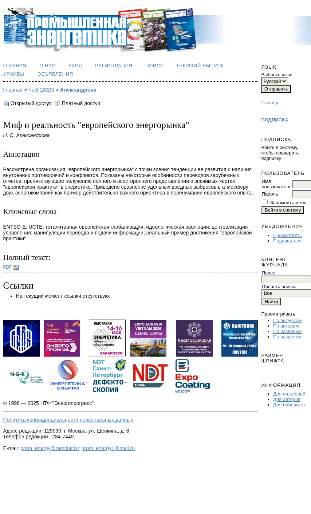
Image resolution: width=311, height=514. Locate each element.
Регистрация (114, 65)
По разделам (287, 337)
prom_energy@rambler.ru (49, 448)
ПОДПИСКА (274, 120)
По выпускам (287, 320)
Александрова (78, 90)
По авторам (286, 326)
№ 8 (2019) (41, 90)
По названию (287, 331)
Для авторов (286, 399)
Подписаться (287, 241)
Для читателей (289, 394)
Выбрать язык (276, 74)
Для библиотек (289, 404)
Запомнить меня (288, 202)
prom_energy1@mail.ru (108, 448)
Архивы (14, 74)
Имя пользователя (276, 183)
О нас (47, 65)
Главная (15, 65)
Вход (75, 65)
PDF (7, 267)
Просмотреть (287, 235)
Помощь (270, 102)
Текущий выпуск (200, 65)
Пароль (269, 194)
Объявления (55, 74)
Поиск (154, 65)
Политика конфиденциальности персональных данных (68, 420)
